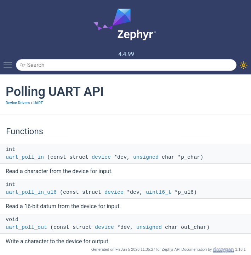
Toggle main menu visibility (10, 61)
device (101, 157)
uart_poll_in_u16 (31, 192)
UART (38, 103)
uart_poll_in (25, 157)
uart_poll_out (26, 228)
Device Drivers (18, 103)
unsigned (146, 157)
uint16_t (158, 192)
